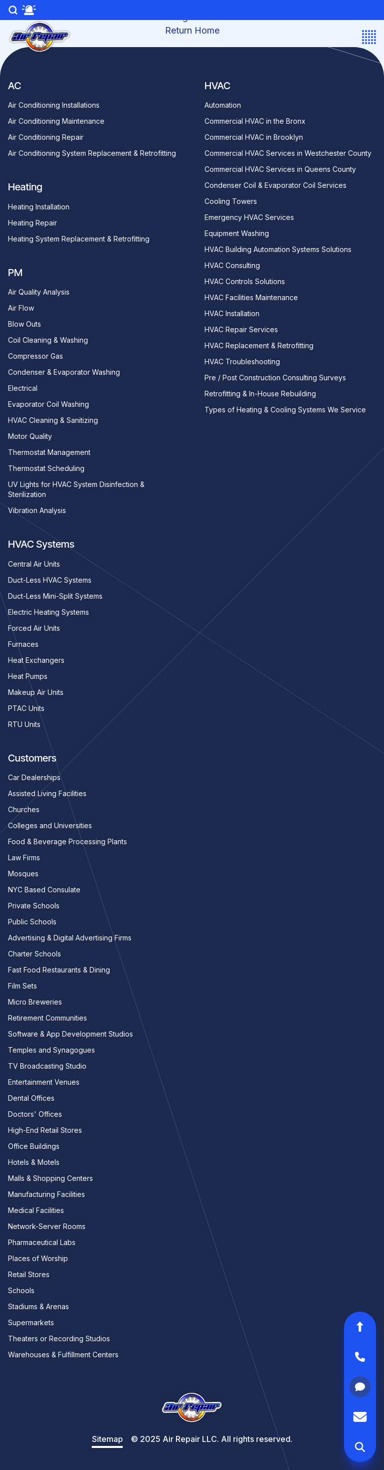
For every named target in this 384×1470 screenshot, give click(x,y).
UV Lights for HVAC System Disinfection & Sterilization (76, 489)
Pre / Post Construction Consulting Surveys (275, 377)
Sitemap (107, 1439)
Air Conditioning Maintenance (56, 121)
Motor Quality (30, 436)
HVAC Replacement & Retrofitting (259, 345)
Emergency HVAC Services (249, 217)
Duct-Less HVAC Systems (50, 580)
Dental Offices (31, 1098)
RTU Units (24, 724)
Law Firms (24, 857)
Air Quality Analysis (39, 292)
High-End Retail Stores (45, 1130)
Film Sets (22, 986)
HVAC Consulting (232, 265)
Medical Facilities (36, 1210)
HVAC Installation (232, 313)
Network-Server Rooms (47, 1226)
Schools (21, 1290)
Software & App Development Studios (70, 1034)
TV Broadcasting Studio (47, 1066)
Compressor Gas (35, 356)
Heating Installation (39, 206)
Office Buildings (34, 1146)
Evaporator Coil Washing (48, 404)
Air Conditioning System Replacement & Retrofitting (92, 153)
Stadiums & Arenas (38, 1306)
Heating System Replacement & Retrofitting (79, 238)
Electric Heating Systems (48, 612)
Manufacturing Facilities (46, 1194)
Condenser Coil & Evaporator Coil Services (275, 185)
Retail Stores (29, 1274)
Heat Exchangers (36, 660)
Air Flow (21, 308)
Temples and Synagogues (51, 1050)
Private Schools (34, 905)
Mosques (23, 873)
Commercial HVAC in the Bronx (255, 121)
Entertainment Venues (44, 1082)
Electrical (23, 388)
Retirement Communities (47, 1018)
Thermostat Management (49, 452)
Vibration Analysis (37, 510)
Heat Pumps (28, 676)
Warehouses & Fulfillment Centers (63, 1354)
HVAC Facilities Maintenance (251, 297)
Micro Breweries (35, 1002)
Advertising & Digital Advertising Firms (70, 937)
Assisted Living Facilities (47, 793)
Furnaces (23, 644)
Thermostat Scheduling (46, 468)
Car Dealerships (34, 777)
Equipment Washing (236, 233)
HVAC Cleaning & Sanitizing (53, 420)
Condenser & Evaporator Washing (64, 372)
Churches (24, 809)
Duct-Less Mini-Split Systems (55, 596)
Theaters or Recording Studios (59, 1338)
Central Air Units (34, 564)
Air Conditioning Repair (46, 137)
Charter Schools (34, 953)
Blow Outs (24, 324)
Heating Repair (32, 222)
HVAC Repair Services (241, 329)
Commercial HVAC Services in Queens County (280, 169)
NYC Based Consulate (44, 889)
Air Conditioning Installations (54, 105)
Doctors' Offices (35, 1114)
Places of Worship (38, 1258)
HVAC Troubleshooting (242, 361)
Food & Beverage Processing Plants (67, 841)
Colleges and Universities (50, 825)
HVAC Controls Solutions (244, 281)
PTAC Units (26, 708)
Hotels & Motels (34, 1162)
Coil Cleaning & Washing (48, 340)
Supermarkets (31, 1322)
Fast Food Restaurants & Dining (59, 969)
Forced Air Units (34, 628)
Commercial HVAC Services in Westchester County (288, 153)
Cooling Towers (230, 201)
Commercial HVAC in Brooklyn (253, 137)
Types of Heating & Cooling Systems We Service (285, 409)
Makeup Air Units (36, 692)
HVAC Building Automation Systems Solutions (278, 249)
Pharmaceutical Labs (42, 1242)
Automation (222, 105)
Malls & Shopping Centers (50, 1178)
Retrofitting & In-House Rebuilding (260, 393)
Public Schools (32, 921)
